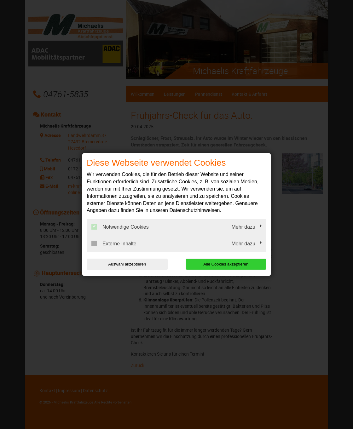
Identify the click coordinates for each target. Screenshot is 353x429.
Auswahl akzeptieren (127, 264)
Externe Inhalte (113, 243)
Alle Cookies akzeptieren (225, 264)
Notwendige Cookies (120, 227)
